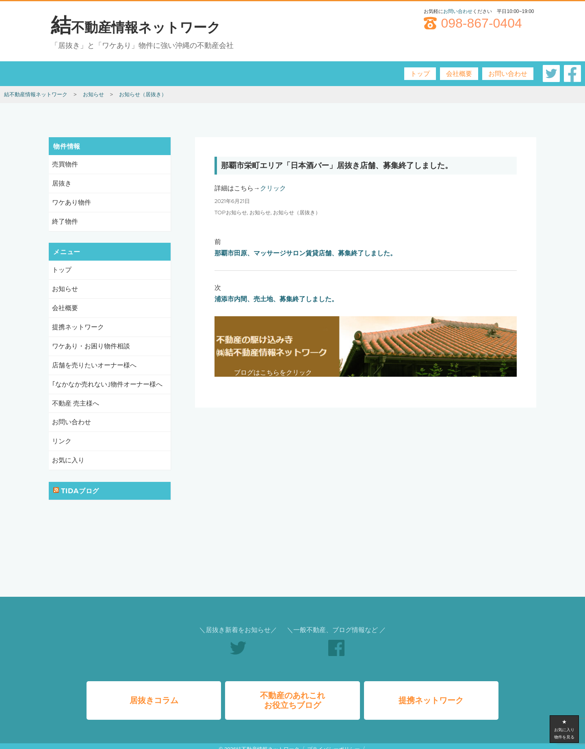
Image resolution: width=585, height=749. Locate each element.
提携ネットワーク (78, 326)
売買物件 (65, 164)
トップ (420, 74)
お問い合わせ (457, 11)
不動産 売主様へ (75, 402)
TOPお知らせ (230, 212)
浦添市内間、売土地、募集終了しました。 (276, 299)
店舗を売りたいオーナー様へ (94, 364)
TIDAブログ (80, 490)
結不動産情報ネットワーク (136, 27)
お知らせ (260, 212)
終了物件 (65, 221)
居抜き (62, 183)
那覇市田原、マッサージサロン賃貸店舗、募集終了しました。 (305, 253)
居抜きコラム (154, 694)
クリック (273, 188)
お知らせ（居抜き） (297, 212)
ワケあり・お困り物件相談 (91, 345)
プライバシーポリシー (333, 743)
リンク (62, 440)
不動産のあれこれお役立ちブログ (292, 694)
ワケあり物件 (71, 202)
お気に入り (68, 459)
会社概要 (459, 74)
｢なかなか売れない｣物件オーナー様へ (107, 383)
